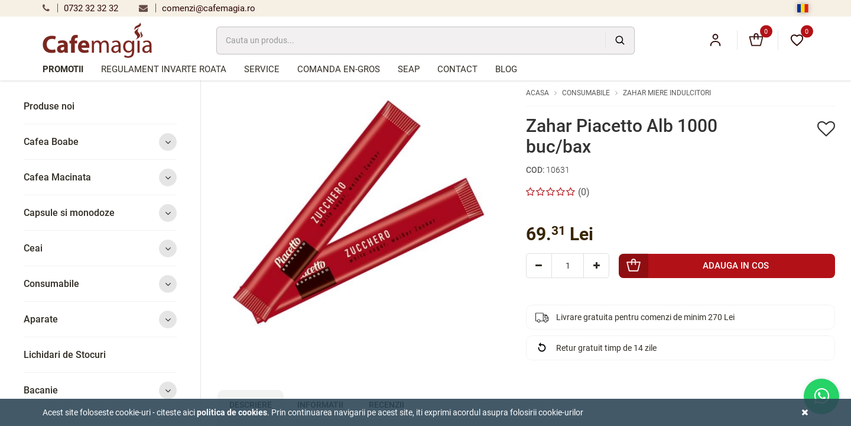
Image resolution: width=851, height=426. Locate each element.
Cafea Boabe (100, 141)
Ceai (100, 248)
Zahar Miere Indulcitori (667, 93)
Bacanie (100, 390)
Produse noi (49, 106)
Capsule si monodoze (100, 212)
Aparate (100, 319)
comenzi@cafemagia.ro (197, 8)
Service (262, 69)
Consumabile (100, 283)
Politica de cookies (232, 412)
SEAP (409, 69)
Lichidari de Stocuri (65, 354)
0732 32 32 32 (80, 8)
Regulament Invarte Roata (163, 69)
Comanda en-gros (338, 69)
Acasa (537, 93)
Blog (506, 69)
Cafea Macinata (100, 177)
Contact (457, 69)
